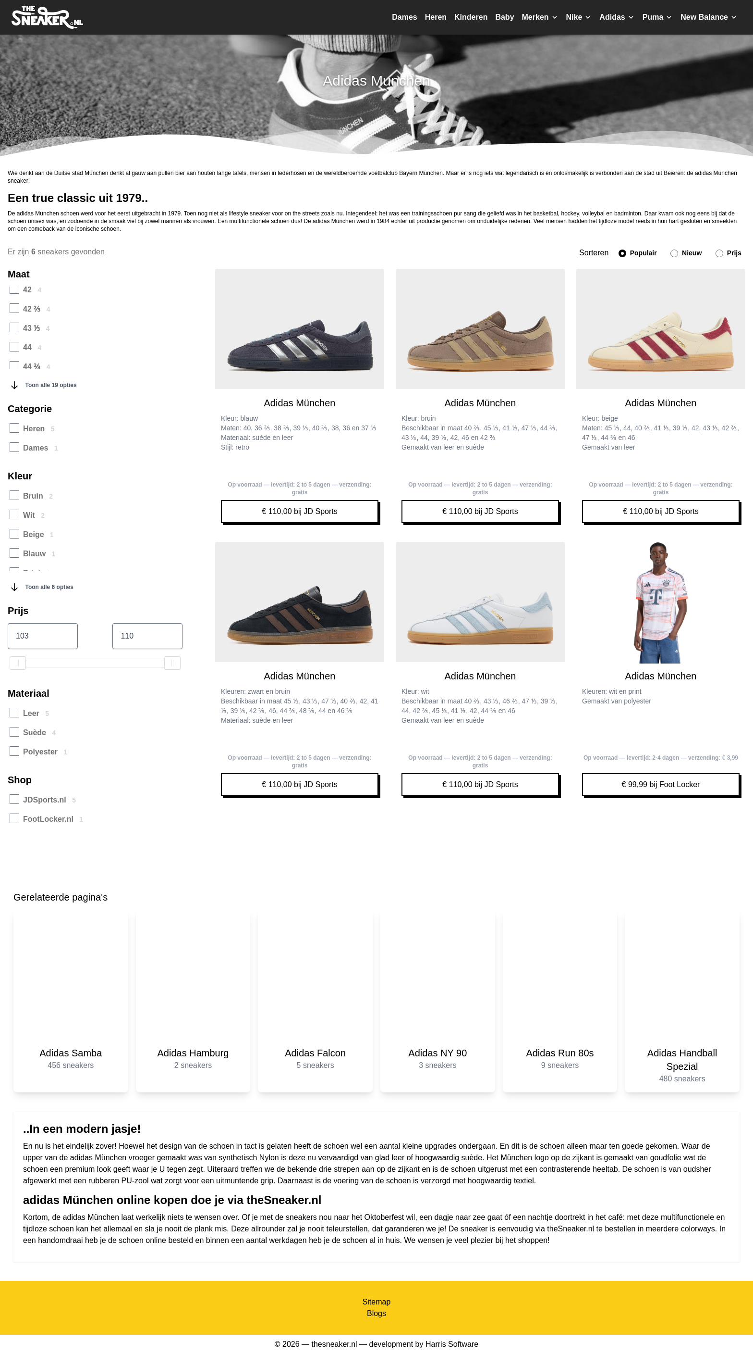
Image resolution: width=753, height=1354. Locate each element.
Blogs (376, 1313)
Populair (638, 253)
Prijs (728, 253)
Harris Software (451, 1344)
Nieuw (686, 253)
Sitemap (377, 1302)
